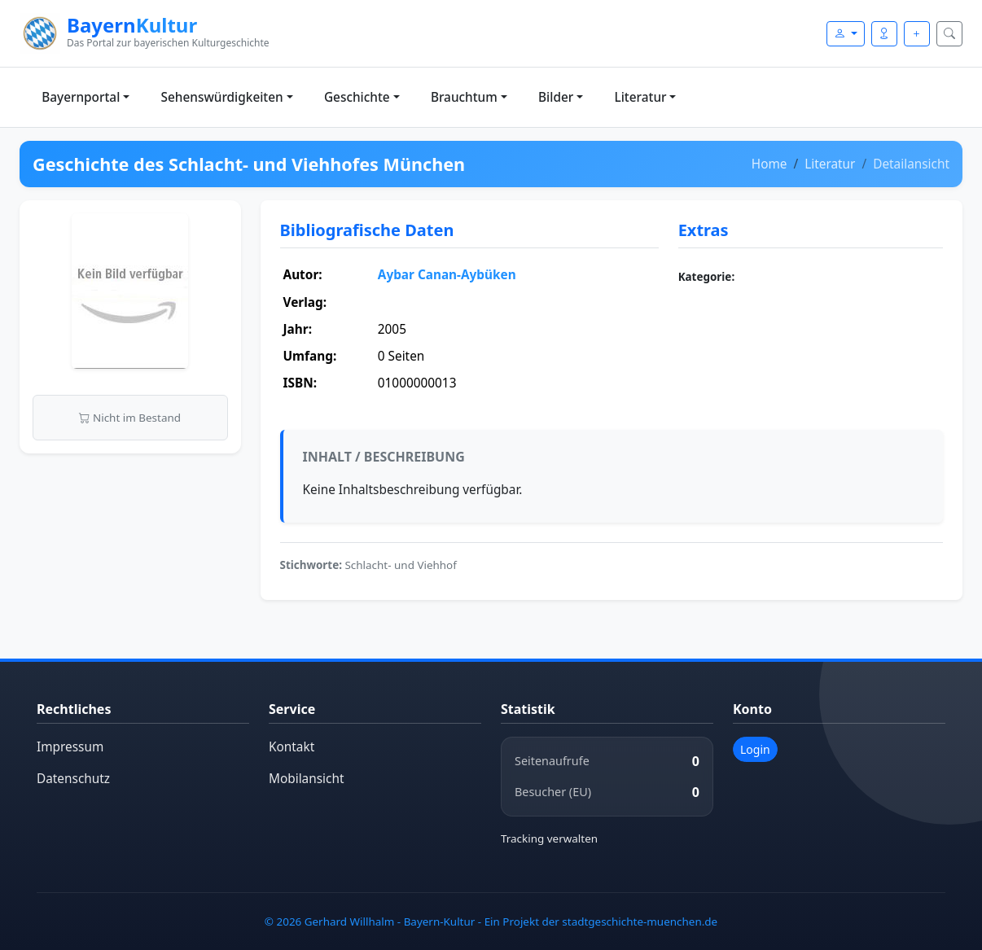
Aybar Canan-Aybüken (447, 274)
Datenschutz (73, 778)
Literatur (641, 97)
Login (755, 749)
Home (769, 164)
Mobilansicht (306, 778)
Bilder (555, 97)
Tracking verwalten (549, 838)
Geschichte (357, 97)
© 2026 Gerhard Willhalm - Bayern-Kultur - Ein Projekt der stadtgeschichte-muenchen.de (491, 921)
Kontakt (291, 746)
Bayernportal (81, 97)
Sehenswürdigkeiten (222, 97)
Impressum (70, 746)
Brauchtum (464, 97)
